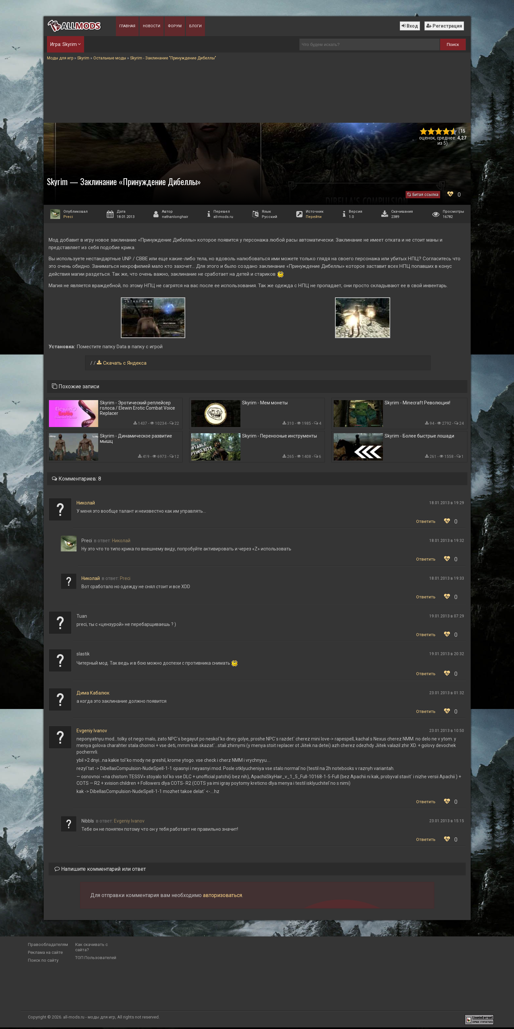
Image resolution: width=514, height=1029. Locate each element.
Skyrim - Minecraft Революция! (417, 403)
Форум (175, 26)
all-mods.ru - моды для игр (89, 1018)
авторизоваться (222, 897)
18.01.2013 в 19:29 (446, 504)
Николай (86, 504)
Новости (151, 26)
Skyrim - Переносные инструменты (279, 437)
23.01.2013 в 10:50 (446, 732)
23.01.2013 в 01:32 (446, 694)
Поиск (453, 44)
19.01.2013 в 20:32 (446, 655)
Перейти (314, 217)
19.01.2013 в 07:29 (446, 617)
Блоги (195, 26)
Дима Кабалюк (93, 694)
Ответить (426, 523)
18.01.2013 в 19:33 (446, 580)
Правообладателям (48, 946)
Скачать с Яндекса (124, 363)
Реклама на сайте (45, 954)
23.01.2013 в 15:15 (446, 822)
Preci (68, 217)
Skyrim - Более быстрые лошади (419, 437)
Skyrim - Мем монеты (265, 403)
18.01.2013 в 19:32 (446, 542)
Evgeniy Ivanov (92, 732)
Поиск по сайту (43, 961)
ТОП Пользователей (95, 959)
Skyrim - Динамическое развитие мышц (136, 440)
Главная (127, 26)
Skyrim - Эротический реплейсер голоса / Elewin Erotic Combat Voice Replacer (137, 408)
